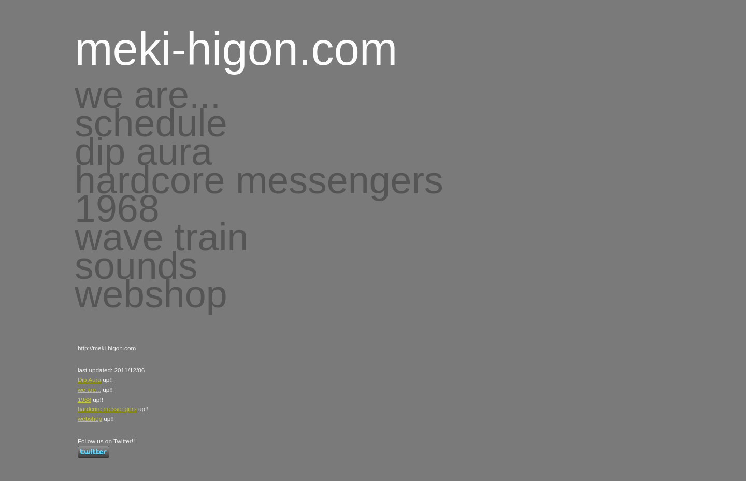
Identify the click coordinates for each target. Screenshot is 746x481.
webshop (151, 294)
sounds (136, 265)
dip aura (143, 151)
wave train (161, 237)
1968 (117, 208)
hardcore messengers (259, 180)
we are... (148, 94)
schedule (151, 123)
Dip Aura (89, 379)
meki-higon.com (236, 49)
